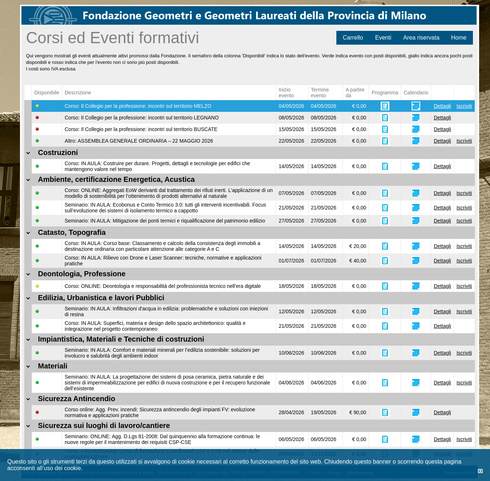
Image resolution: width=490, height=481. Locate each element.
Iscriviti (464, 106)
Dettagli (442, 106)
